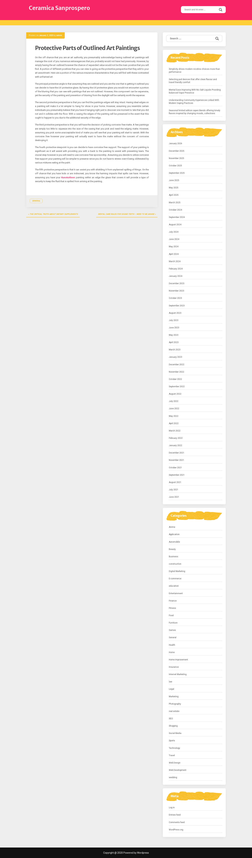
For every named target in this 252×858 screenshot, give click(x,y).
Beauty (172, 549)
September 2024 (177, 217)
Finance (173, 601)
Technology (174, 748)
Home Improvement (178, 659)
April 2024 (173, 254)
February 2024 (176, 269)
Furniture (173, 623)
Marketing (173, 696)
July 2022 (173, 401)
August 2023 (175, 313)
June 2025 (174, 180)
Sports (172, 740)
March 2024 (174, 261)
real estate (174, 711)
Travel (172, 755)
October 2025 (175, 165)
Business (173, 556)
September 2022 (177, 386)
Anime (172, 527)
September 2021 (177, 475)
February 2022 (176, 438)
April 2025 (173, 195)
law (170, 681)
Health (172, 645)
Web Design (174, 763)
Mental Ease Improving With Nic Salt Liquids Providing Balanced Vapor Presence (195, 91)
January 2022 (175, 445)
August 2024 (175, 224)
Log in (172, 807)
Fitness (172, 608)
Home (172, 652)
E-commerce (175, 578)
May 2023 (173, 335)
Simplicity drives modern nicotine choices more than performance (194, 70)
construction (175, 564)
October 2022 (175, 379)
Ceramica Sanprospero (59, 8)
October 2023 (175, 298)
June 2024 (174, 239)
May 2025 (173, 187)
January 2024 (175, 276)
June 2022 (174, 408)
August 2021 (175, 482)
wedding (173, 777)
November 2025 (176, 158)
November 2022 (176, 372)
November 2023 (176, 291)
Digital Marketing (177, 571)
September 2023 (177, 305)
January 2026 (175, 143)
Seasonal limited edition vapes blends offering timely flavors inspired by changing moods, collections (194, 112)
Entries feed (175, 815)
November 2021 (176, 460)
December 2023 (176, 283)
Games (172, 630)
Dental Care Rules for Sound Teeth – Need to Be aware (126, 214)
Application (174, 534)
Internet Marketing (178, 674)
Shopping (173, 726)
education (174, 586)
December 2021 (176, 453)
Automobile (174, 542)
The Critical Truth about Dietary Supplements (54, 214)
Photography (175, 704)
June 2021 (174, 497)
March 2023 (174, 349)
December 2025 (176, 151)
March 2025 (174, 202)
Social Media (175, 733)
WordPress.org (176, 829)
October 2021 (175, 467)
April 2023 (173, 342)
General (36, 201)
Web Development (177, 770)
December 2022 (176, 364)
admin (59, 35)
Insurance (174, 667)
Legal (171, 689)
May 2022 (173, 416)
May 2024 (173, 246)
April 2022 (173, 423)
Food (171, 615)
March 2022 (174, 431)
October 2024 (175, 210)
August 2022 (175, 394)
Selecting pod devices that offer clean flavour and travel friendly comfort (193, 81)
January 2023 (175, 357)
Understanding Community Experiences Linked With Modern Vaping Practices (194, 101)
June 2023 (174, 327)
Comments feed (177, 822)
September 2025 (177, 173)
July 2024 (173, 232)
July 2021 (173, 489)
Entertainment (176, 593)
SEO (171, 718)
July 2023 (173, 320)
